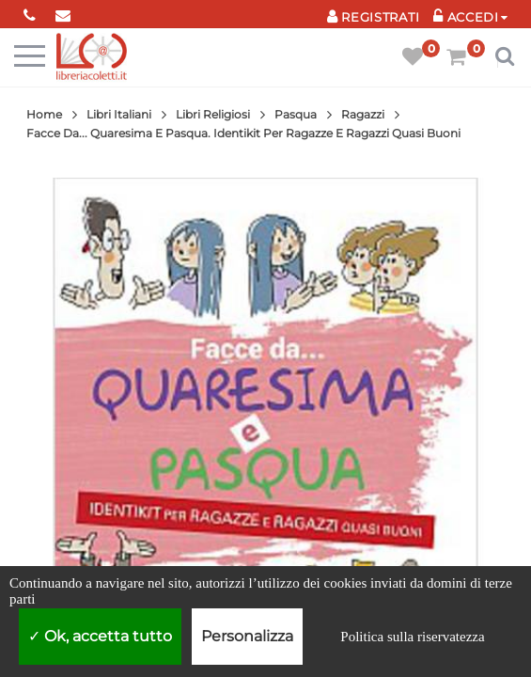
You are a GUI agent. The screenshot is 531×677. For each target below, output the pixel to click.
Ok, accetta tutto (100, 636)
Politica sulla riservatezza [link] (412, 636)
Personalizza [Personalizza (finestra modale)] (247, 636)
